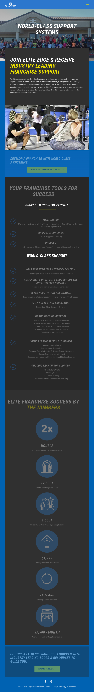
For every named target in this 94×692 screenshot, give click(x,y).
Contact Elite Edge (46, 670)
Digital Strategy (60, 687)
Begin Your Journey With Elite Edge (46, 170)
